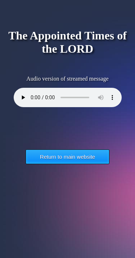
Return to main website (67, 157)
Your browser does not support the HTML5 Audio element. (68, 97)
